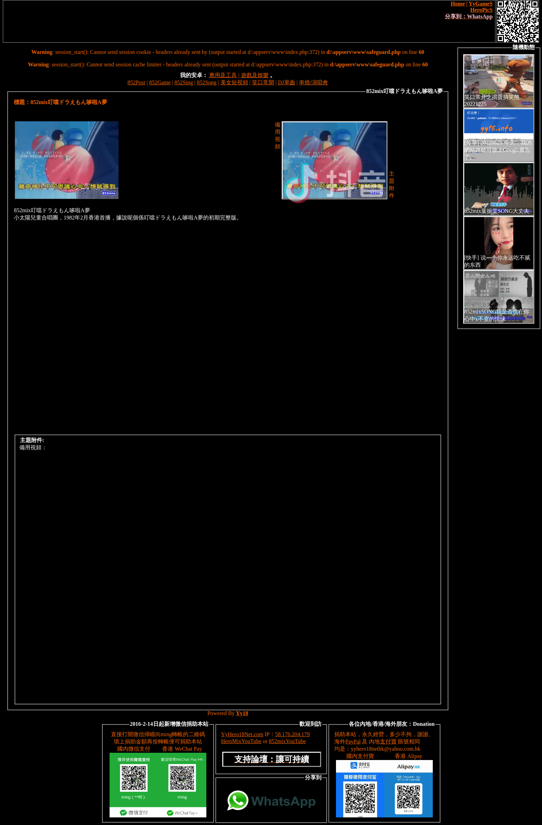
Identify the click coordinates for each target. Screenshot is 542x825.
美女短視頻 (234, 82)
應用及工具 (223, 75)
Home (458, 4)
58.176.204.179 (292, 734)
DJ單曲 (286, 82)
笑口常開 (263, 82)
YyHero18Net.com (242, 734)
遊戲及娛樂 (255, 75)
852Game (159, 82)
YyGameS (481, 4)
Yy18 (242, 713)
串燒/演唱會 (313, 82)
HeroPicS (481, 10)
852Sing (184, 82)
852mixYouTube (287, 741)
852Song (206, 82)
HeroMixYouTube (241, 741)
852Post (137, 82)
